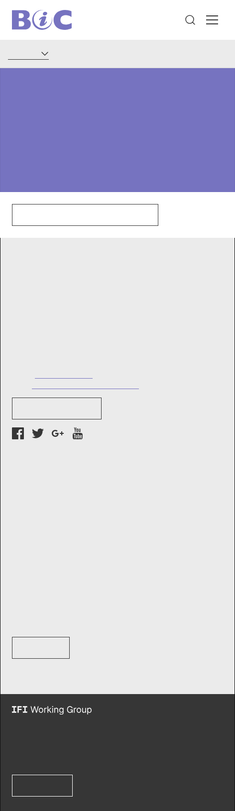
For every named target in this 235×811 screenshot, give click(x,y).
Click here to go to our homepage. (85, 214)
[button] (190, 20)
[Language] (28, 54)
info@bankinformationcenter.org (85, 384)
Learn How (40, 647)
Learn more (42, 785)
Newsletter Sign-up (56, 408)
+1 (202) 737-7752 (64, 374)
